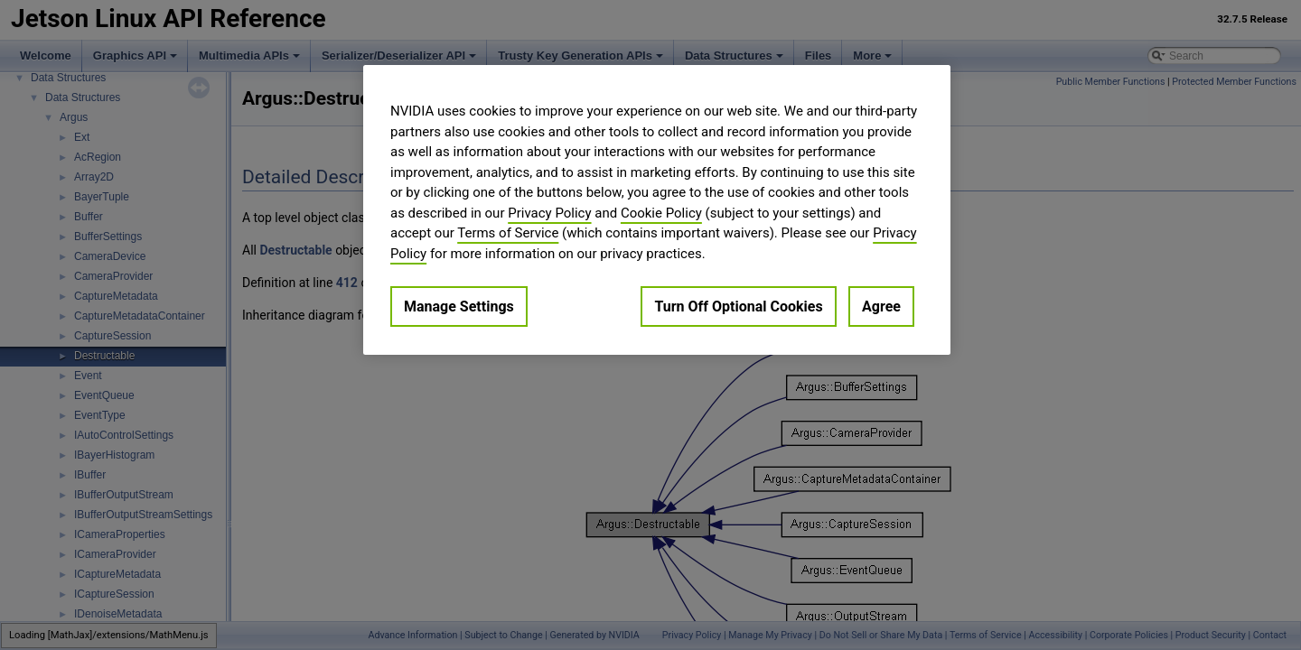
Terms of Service (507, 233)
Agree (881, 306)
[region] (656, 210)
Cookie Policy (661, 213)
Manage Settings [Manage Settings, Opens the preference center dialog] (459, 306)
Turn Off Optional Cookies (738, 306)
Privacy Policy (549, 213)
